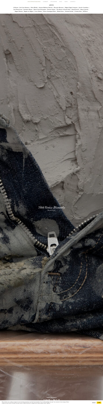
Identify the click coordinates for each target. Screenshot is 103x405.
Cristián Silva (78, 11)
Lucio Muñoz (38, 11)
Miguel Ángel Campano (71, 7)
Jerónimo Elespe (28, 9)
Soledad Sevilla (69, 11)
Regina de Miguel (28, 11)
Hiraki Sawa (60, 11)
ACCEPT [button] (98, 402)
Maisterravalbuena (34, 1)
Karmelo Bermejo (59, 7)
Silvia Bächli (34, 7)
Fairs (66, 1)
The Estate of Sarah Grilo (63, 9)
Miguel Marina (19, 11)
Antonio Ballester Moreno (46, 7)
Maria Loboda (84, 9)
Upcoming (53, 1)
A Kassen (15, 7)
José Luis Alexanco (24, 7)
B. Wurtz (85, 11)
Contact (72, 1)
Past (60, 1)
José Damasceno (18, 9)
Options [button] (94, 402)
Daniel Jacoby (75, 9)
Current (45, 1)
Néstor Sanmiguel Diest (49, 11)
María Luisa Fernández (40, 9)
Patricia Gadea (51, 9)
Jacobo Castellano (83, 7)
